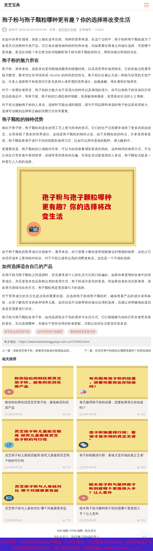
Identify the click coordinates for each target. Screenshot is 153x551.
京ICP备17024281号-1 (85, 536)
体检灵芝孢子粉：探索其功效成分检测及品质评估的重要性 (49, 350)
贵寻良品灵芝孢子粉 (16, 331)
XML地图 (62, 530)
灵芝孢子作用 (67, 29)
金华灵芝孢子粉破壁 (49, 331)
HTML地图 (76, 530)
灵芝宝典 (12, 5)
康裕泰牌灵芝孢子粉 (82, 331)
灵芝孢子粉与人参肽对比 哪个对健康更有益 (35, 508)
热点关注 (90, 530)
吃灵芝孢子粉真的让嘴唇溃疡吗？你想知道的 (123, 350)
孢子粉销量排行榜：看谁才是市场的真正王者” (111, 455)
